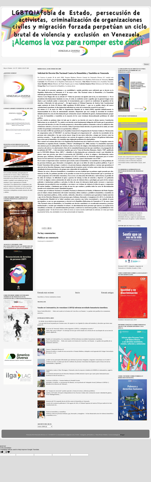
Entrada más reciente (45, 293)
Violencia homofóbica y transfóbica (56, 411)
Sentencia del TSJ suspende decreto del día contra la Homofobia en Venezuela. (68, 401)
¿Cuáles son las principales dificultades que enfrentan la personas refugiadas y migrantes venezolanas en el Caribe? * (78, 359)
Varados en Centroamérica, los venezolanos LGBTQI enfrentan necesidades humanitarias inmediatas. (72, 307)
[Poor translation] (7, 452)
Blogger (122, 434)
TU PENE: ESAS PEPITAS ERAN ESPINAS (51, 321)
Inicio (77, 293)
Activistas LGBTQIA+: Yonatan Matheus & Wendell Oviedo (63, 380)
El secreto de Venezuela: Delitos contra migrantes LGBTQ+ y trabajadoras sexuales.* (69, 328)
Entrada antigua (107, 293)
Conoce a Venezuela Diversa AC (55, 349)
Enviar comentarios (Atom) (53, 297)
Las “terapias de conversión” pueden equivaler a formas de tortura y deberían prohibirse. (70, 391)
